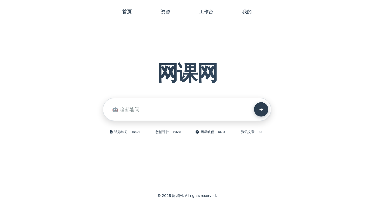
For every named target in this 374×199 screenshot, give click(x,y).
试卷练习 (126, 131)
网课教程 (211, 131)
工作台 (206, 11)
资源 (165, 11)
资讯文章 (252, 131)
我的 (247, 11)
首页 (127, 11)
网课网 (187, 72)
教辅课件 (169, 131)
